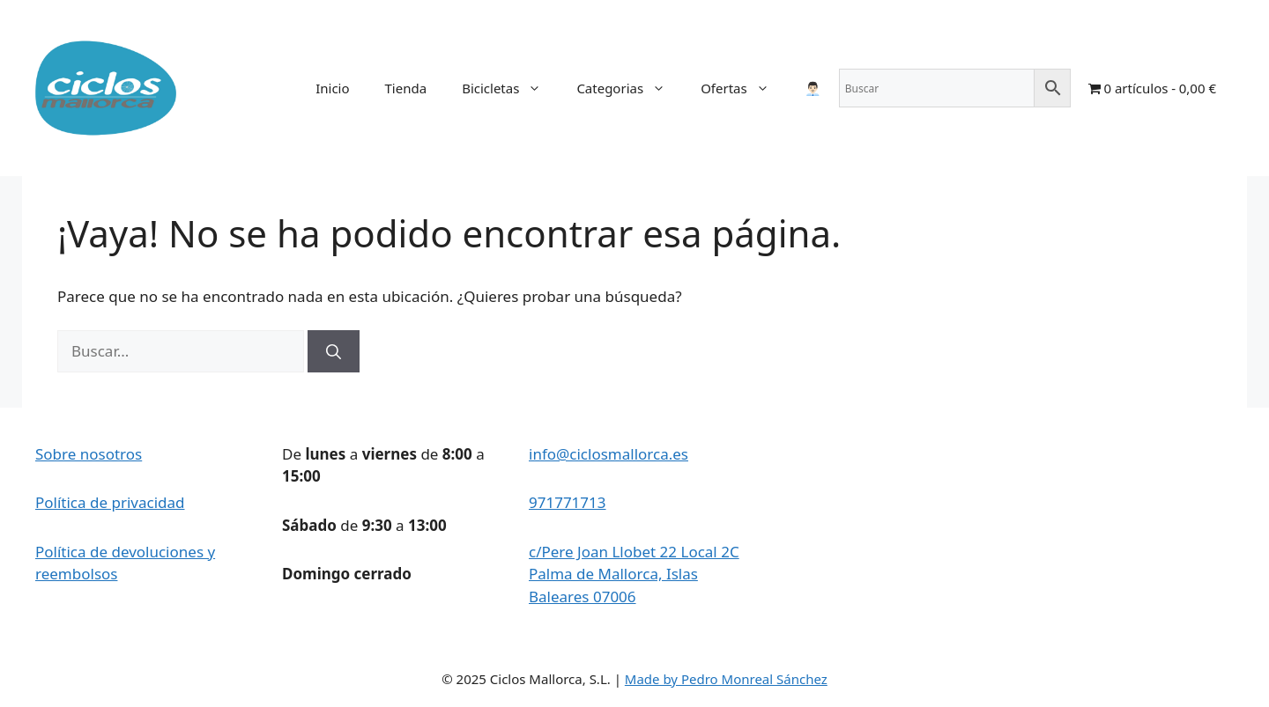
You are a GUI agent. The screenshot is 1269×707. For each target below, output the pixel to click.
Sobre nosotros (88, 454)
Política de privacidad (109, 502)
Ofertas (744, 88)
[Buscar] (334, 351)
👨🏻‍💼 (813, 88)
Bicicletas (510, 88)
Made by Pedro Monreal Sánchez (726, 679)
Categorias (629, 88)
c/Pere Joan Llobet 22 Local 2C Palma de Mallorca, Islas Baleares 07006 (634, 574)
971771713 (567, 502)
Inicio (332, 88)
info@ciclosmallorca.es (608, 454)
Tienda (406, 88)
